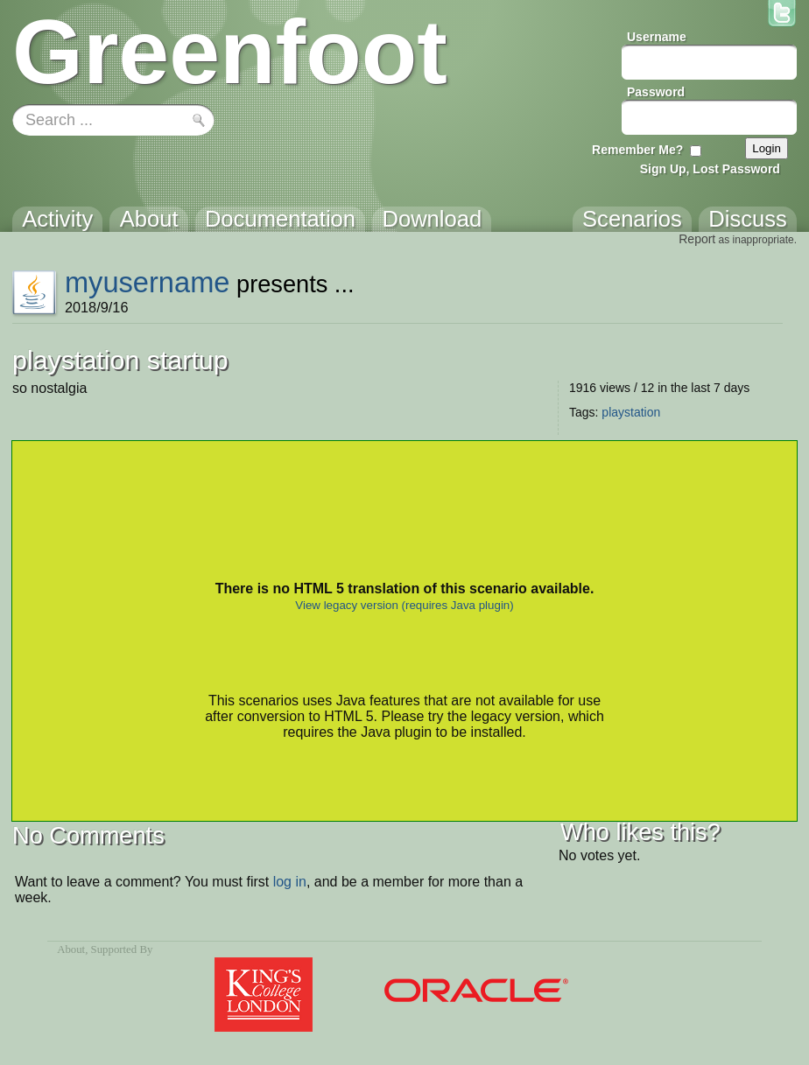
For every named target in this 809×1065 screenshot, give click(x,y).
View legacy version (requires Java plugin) (404, 605)
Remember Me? (637, 150)
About (71, 949)
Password (656, 92)
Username (656, 37)
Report (697, 239)
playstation (630, 412)
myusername (147, 282)
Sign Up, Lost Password (710, 169)
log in (289, 881)
